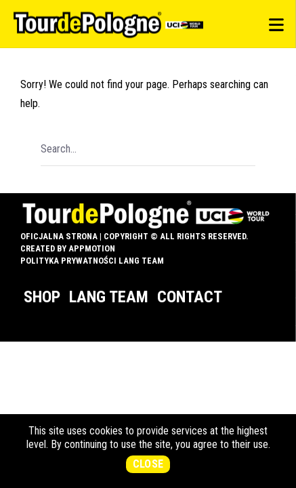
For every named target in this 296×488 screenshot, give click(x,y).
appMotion (91, 248)
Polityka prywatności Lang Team (92, 261)
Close (148, 464)
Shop (42, 296)
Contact (189, 296)
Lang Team (108, 296)
